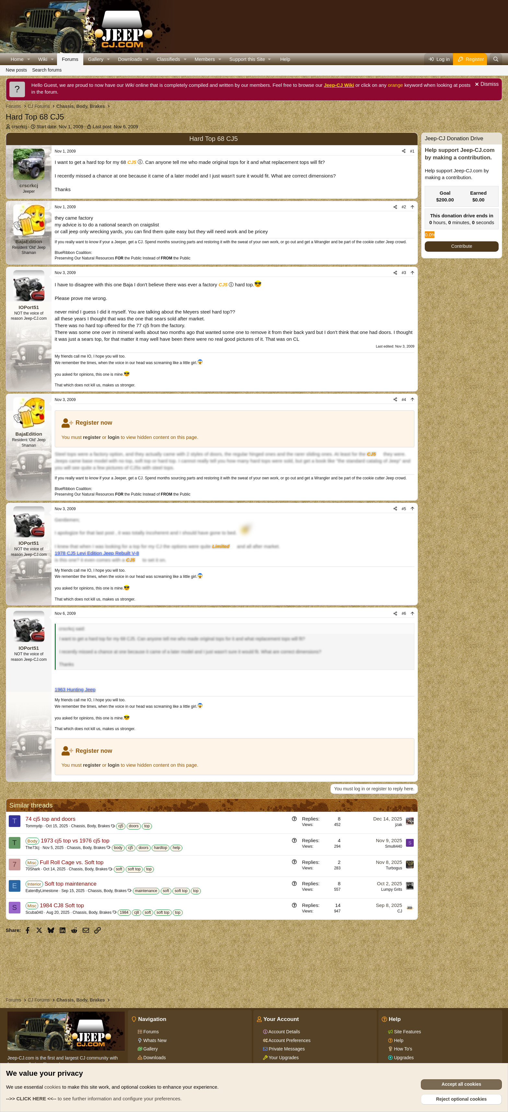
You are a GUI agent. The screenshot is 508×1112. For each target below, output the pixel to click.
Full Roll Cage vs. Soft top (72, 862)
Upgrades (403, 1057)
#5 (404, 509)
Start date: (60, 126)
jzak (398, 824)
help (176, 847)
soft (119, 869)
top (147, 826)
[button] (28, 59)
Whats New (154, 1040)
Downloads (130, 59)
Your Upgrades (283, 1057)
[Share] (403, 151)
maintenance (146, 890)
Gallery (96, 59)
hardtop (160, 847)
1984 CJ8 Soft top (62, 905)
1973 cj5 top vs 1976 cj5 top (75, 841)
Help (285, 59)
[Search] (496, 59)
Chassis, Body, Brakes (90, 826)
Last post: (115, 126)
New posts (16, 70)
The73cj (33, 847)
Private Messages (286, 1048)
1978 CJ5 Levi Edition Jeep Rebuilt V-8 (97, 553)
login (114, 437)
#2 (404, 207)
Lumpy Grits (391, 889)
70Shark (33, 869)
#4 (404, 399)
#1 (412, 151)
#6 (404, 613)
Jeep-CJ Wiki (339, 85)
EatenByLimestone (42, 890)
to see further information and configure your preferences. (94, 1098)
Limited (220, 546)
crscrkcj (19, 126)
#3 (404, 272)
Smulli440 (393, 846)
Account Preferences (289, 1040)
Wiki (42, 59)
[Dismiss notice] (486, 85)
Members (205, 59)
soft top (134, 869)
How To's (402, 1048)
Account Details (284, 1031)
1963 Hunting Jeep (75, 689)
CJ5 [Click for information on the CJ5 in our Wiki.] (131, 162)
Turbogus (394, 868)
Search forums (47, 70)
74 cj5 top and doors (50, 819)
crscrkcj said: (72, 628)
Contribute (461, 246)
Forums (70, 59)
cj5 (120, 826)
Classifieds (168, 59)
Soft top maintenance (70, 884)
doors (134, 826)
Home (17, 59)
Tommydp (34, 826)
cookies (52, 1087)
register (92, 437)
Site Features (407, 1031)
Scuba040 (34, 912)
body (118, 847)
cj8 (136, 912)
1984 (124, 912)
